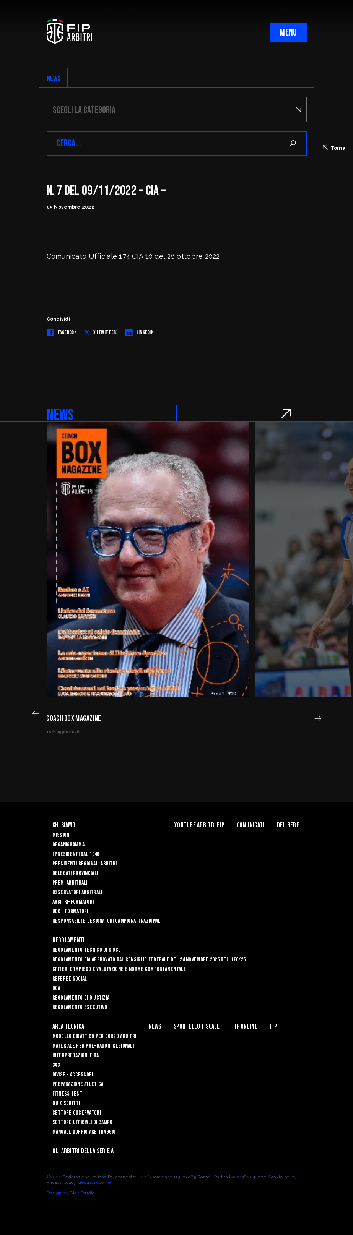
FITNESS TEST (67, 1093)
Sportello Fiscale (197, 1027)
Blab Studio (82, 1193)
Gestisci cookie (94, 1182)
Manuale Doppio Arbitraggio (84, 1132)
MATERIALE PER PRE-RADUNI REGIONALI (93, 1046)
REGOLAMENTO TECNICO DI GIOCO (86, 950)
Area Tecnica (68, 1027)
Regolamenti (68, 940)
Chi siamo (64, 825)
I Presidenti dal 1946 (75, 854)
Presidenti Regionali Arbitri (84, 863)
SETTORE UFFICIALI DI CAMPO (82, 1122)
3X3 (56, 1065)
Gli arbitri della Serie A (83, 1151)
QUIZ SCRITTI (66, 1103)
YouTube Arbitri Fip (199, 825)
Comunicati (251, 825)
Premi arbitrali (70, 883)
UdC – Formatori (70, 911)
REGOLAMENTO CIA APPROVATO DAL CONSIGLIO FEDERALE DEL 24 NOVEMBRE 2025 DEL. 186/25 (149, 959)
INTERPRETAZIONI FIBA (75, 1055)
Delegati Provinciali (75, 873)
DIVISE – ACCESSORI (72, 1074)
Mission (61, 835)
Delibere (288, 825)
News (155, 1027)
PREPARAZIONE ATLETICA (78, 1084)
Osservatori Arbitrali (77, 892)
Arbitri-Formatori (73, 902)
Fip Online (244, 1027)
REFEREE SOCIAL (69, 978)
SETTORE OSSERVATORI (76, 1113)
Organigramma (68, 844)
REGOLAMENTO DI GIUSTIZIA (81, 998)
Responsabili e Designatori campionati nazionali (107, 921)
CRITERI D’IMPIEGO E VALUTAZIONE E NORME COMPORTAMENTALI (118, 969)
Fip (273, 1027)
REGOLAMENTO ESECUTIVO (79, 1007)
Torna (334, 148)
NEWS (54, 78)
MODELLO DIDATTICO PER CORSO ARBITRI (94, 1036)
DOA (56, 988)
